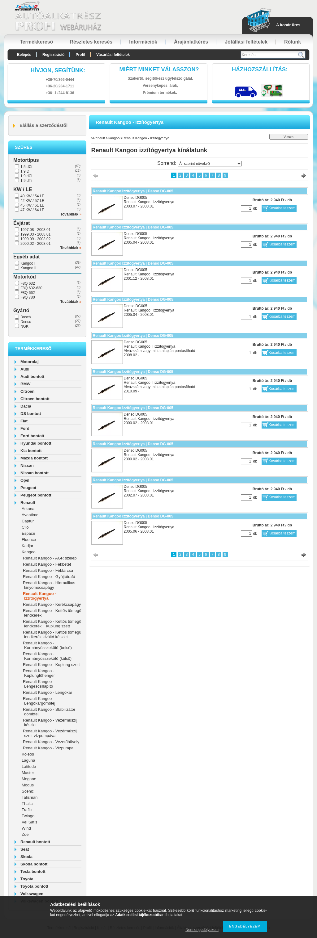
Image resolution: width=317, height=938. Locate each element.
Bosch (25, 317)
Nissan (27, 465)
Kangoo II (28, 268)
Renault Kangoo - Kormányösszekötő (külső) (47, 656)
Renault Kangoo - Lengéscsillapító (38, 684)
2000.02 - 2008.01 (35, 243)
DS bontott (30, 413)
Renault (27, 502)
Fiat (24, 421)
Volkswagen (31, 893)
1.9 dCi (26, 176)
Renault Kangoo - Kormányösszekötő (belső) (47, 645)
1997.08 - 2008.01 (35, 230)
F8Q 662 (27, 293)
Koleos (28, 754)
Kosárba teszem (282, 208)
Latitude (29, 766)
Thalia (27, 803)
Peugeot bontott (35, 495)
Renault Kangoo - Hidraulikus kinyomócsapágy (49, 585)
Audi (24, 369)
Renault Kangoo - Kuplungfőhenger (39, 673)
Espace (28, 533)
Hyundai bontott (35, 443)
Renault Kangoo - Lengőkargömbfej (39, 701)
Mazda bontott (34, 458)
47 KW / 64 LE (32, 210)
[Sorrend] (210, 163)
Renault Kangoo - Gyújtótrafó (49, 576)
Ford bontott (32, 435)
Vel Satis (29, 822)
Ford (24, 428)
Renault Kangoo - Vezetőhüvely (51, 741)
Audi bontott (32, 376)
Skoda (26, 856)
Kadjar (27, 545)
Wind (26, 828)
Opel (24, 480)
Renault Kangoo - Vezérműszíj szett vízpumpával (50, 733)
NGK (24, 326)
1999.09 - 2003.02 (35, 239)
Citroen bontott (35, 398)
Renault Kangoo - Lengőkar (47, 692)
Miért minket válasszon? (159, 69)
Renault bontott (35, 842)
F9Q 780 (27, 297)
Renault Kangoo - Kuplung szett (51, 664)
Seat (24, 849)
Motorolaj (29, 361)
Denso (25, 322)
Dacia (25, 406)
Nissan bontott (34, 473)
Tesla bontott (33, 871)
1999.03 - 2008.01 (35, 234)
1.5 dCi (26, 167)
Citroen (27, 391)
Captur (28, 521)
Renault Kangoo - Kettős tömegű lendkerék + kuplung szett (52, 623)
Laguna (28, 760)
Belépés (24, 54)
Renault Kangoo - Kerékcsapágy (52, 604)
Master (28, 772)
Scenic (28, 791)
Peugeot (28, 487)
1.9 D (24, 171)
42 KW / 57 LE (32, 201)
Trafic (27, 809)
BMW (25, 384)
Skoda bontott (33, 864)
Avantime (30, 515)
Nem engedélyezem (202, 930)
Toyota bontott (34, 886)
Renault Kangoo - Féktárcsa (48, 570)
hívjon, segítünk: (58, 70)
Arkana (28, 508)
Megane (29, 779)
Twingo (28, 816)
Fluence (29, 539)
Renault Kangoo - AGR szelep (49, 558)
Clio (25, 527)
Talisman (29, 797)
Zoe (25, 834)
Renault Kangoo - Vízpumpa (48, 748)
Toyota (26, 879)
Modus (28, 785)
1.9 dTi (26, 180)
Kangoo (29, 552)
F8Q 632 (27, 283)
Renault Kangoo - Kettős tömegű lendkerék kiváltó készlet (52, 634)
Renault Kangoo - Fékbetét (47, 564)
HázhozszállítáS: (260, 69)
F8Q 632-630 (31, 288)
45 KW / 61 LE (32, 205)
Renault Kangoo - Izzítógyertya (39, 596)
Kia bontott (31, 450)
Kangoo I (27, 263)
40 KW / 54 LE (32, 196)
